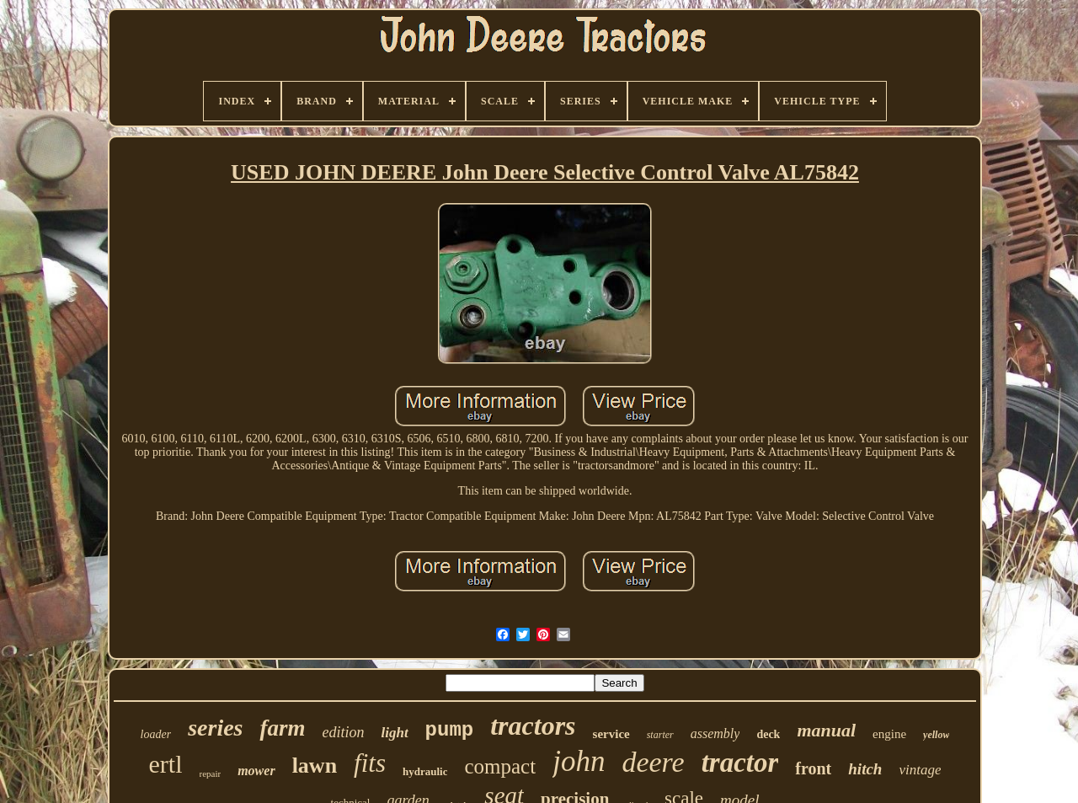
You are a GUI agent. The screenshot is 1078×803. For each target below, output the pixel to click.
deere (653, 762)
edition (343, 732)
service (611, 734)
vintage (920, 770)
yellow (936, 735)
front (813, 768)
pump (449, 730)
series (215, 728)
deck (768, 734)
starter (660, 735)
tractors (532, 725)
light (394, 733)
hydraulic (425, 771)
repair (210, 773)
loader (156, 734)
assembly (715, 733)
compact (500, 766)
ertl (166, 764)
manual (826, 730)
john (578, 761)
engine (889, 734)
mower (256, 770)
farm (282, 728)
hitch (865, 769)
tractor (740, 762)
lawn (314, 765)
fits (370, 763)
